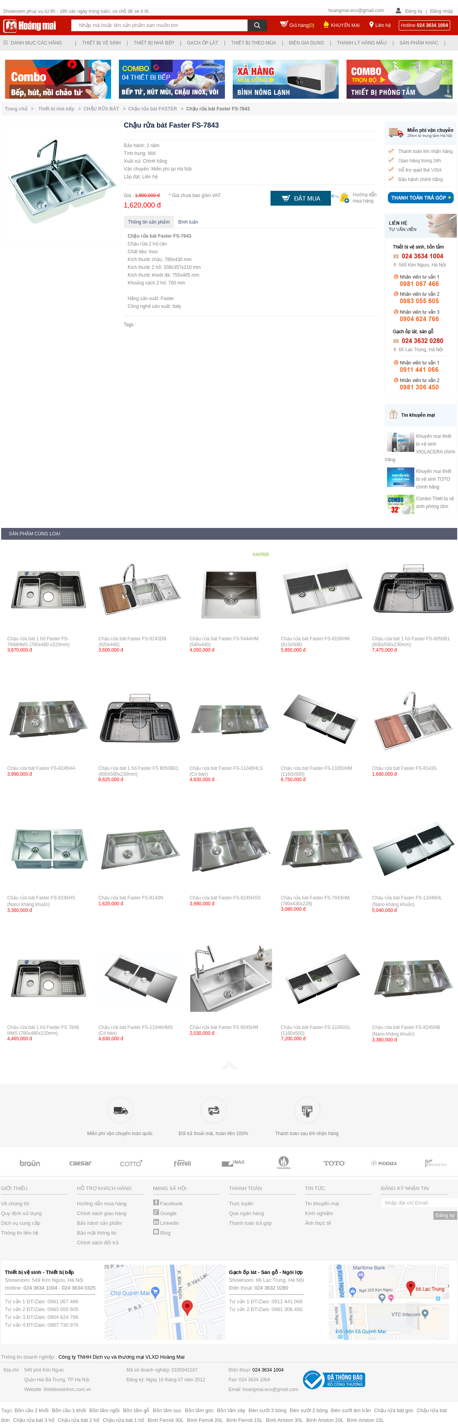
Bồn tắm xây (231, 1410)
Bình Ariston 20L (324, 1420)
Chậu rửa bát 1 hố (123, 1420)
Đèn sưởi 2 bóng (309, 1410)
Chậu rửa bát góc (394, 1410)
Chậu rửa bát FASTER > (157, 109)
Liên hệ (383, 25)
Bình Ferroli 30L (166, 1420)
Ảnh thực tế (318, 1223)
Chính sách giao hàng (101, 1213)
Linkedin (166, 1223)
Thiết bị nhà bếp (154, 43)
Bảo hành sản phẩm (99, 1223)
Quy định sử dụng (21, 1213)
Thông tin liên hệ (20, 1233)
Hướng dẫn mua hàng (102, 1203)
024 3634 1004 (40, 1288)
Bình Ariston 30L (284, 1420)
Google (165, 1213)
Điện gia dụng (306, 43)
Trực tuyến (241, 1203)
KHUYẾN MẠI (345, 25)
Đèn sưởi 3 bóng (267, 1410)
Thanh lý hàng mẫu (362, 43)
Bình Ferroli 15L (244, 1420)
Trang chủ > (21, 109)
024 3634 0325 (79, 1288)
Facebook (168, 1203)
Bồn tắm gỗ (136, 1410)
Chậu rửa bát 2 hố (78, 1420)
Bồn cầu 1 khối (69, 1410)
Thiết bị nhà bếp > (60, 109)
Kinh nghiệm (319, 1213)
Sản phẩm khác (419, 43)
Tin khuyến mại (322, 1203)
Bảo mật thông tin (97, 1233)
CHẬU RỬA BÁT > (105, 109)
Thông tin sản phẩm (149, 222)
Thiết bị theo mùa (253, 43)
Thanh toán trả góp (250, 1223)
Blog (162, 1233)
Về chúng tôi (15, 1203)
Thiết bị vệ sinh (101, 43)
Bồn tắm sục (167, 1410)
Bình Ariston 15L (365, 1420)
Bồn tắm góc (199, 1410)
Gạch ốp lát (202, 43)
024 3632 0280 (271, 1288)
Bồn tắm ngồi (104, 1410)
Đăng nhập (441, 11)
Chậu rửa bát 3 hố (34, 1420)
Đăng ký (414, 11)
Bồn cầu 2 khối (31, 1410)
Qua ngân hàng (246, 1213)
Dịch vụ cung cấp (20, 1223)
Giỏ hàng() (302, 25)
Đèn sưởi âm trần (351, 1410)
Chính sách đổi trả (97, 1243)
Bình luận (188, 222)
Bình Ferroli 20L (205, 1420)
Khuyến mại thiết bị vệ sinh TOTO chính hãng (433, 479)
